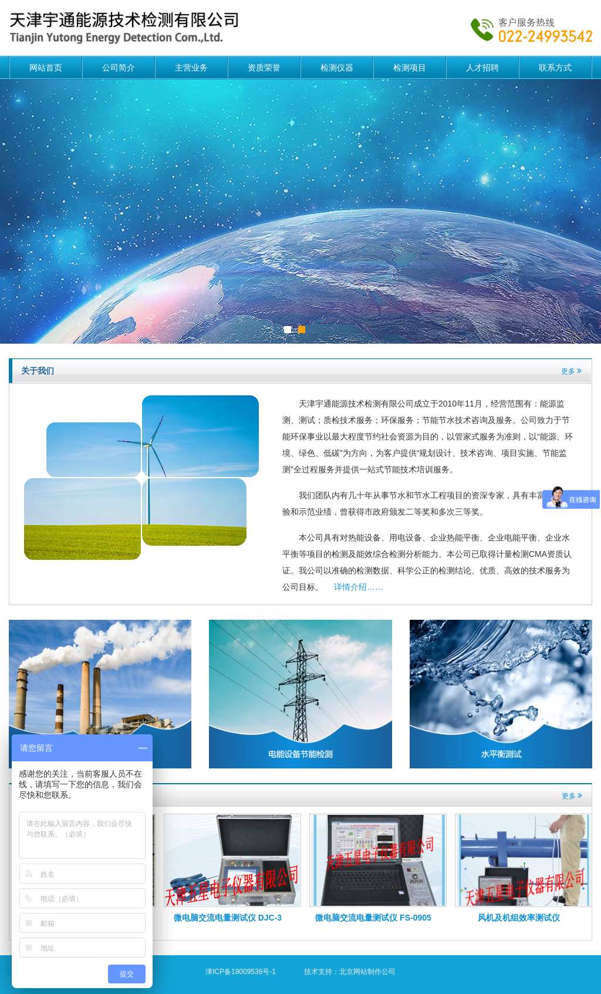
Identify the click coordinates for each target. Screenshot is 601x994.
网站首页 (45, 67)
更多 (571, 371)
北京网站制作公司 (367, 972)
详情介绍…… (358, 587)
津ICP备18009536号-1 (240, 972)
